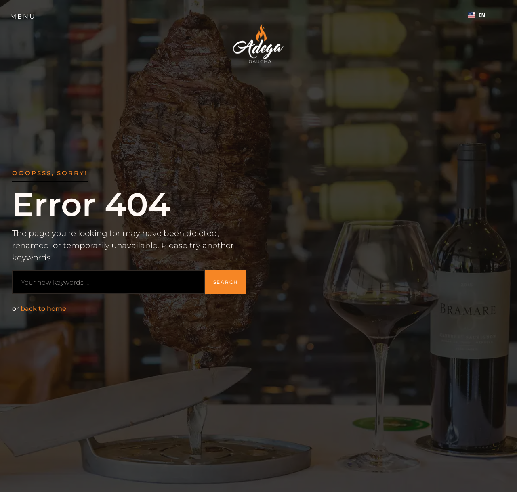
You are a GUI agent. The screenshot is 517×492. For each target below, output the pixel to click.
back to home (43, 308)
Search (225, 282)
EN (476, 15)
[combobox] (476, 15)
